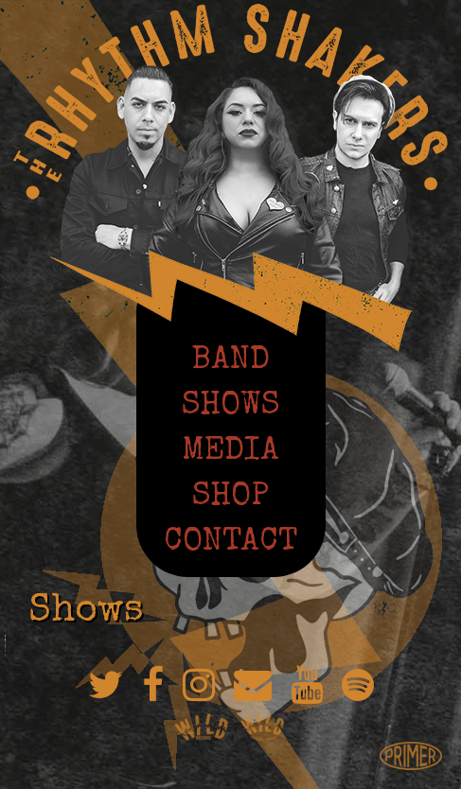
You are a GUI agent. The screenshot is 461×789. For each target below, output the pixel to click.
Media (230, 449)
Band (230, 358)
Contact (230, 540)
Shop (230, 494)
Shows (230, 404)
